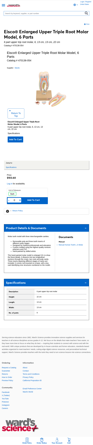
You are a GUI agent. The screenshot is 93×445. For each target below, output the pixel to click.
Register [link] (88, 2)
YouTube (5, 399)
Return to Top (15, 113)
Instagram (5, 405)
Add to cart (15, 139)
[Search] (44, 13)
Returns (5, 374)
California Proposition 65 (32, 380)
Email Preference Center (32, 389)
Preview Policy (7, 380)
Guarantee (6, 371)
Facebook (5, 392)
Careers (5, 408)
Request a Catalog (9, 368)
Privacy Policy (28, 377)
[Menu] (3, 5)
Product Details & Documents (46, 228)
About (25, 368)
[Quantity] (14, 200)
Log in (9, 184)
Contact (26, 371)
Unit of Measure (15, 190)
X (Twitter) (6, 395)
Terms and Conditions (31, 374)
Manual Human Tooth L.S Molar (71, 245)
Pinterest (5, 402)
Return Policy (17, 211)
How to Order (7, 377)
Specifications (14, 133)
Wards (17, 68)
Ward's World (28, 392)
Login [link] (82, 2)
